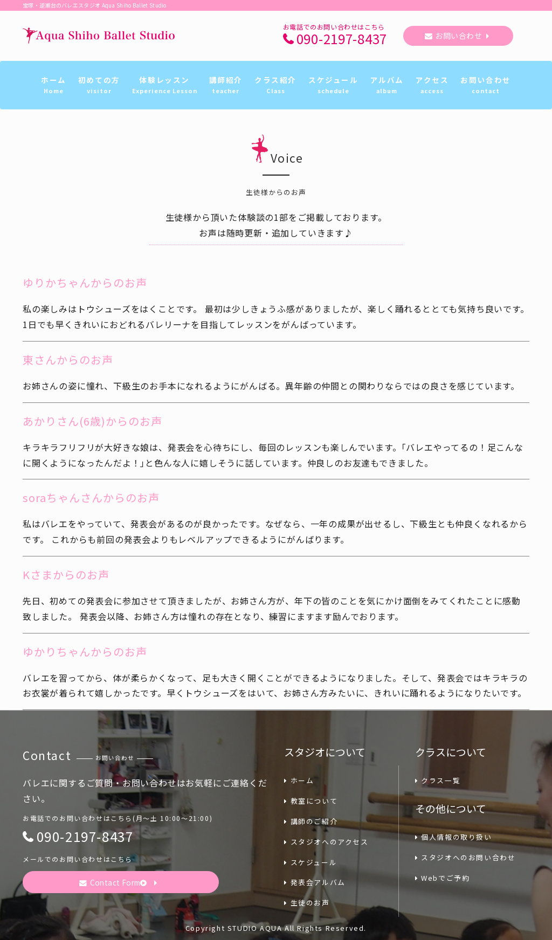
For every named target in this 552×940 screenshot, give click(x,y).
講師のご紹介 (310, 821)
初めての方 (99, 85)
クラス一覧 (438, 780)
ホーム (53, 85)
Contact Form (114, 882)
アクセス (432, 85)
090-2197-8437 (341, 39)
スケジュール (333, 85)
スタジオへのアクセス (326, 842)
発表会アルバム (315, 882)
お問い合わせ (458, 35)
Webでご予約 (442, 878)
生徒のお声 (307, 902)
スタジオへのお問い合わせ (465, 857)
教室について (310, 801)
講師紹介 (226, 85)
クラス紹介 (275, 85)
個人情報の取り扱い (453, 837)
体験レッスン (164, 85)
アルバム (387, 85)
